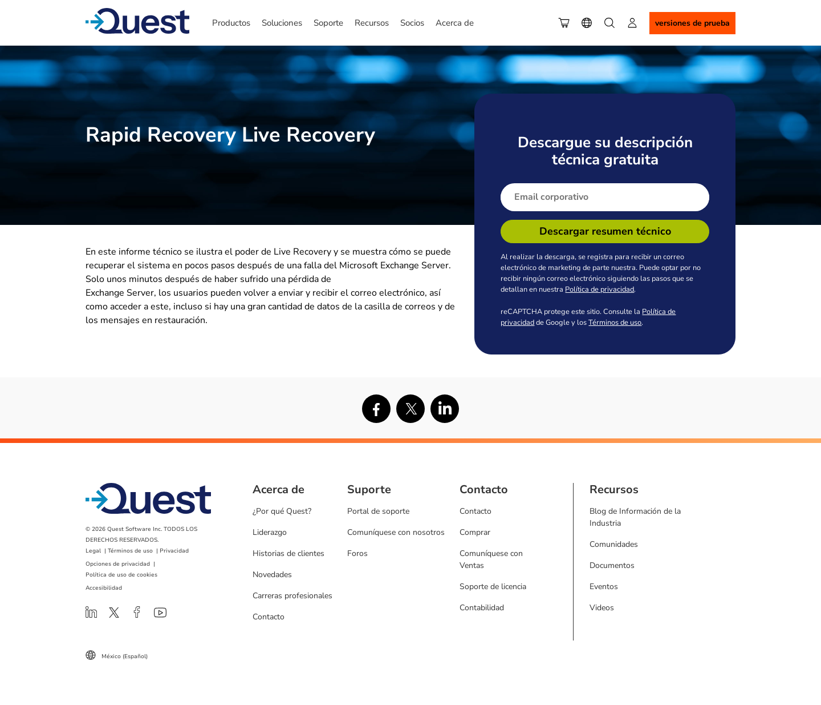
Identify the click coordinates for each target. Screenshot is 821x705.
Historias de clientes (288, 553)
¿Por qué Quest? (282, 511)
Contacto (268, 616)
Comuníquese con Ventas (491, 559)
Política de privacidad (599, 289)
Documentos (612, 565)
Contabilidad (482, 607)
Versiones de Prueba (692, 23)
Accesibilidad (104, 588)
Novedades (272, 574)
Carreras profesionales (292, 595)
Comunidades (614, 544)
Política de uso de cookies (121, 575)
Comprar (475, 532)
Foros (357, 553)
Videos (602, 607)
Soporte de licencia (493, 586)
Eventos (604, 586)
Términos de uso (614, 322)
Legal (93, 551)
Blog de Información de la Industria (635, 517)
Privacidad (174, 551)
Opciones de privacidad (118, 564)
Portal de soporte (378, 511)
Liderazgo (270, 532)
